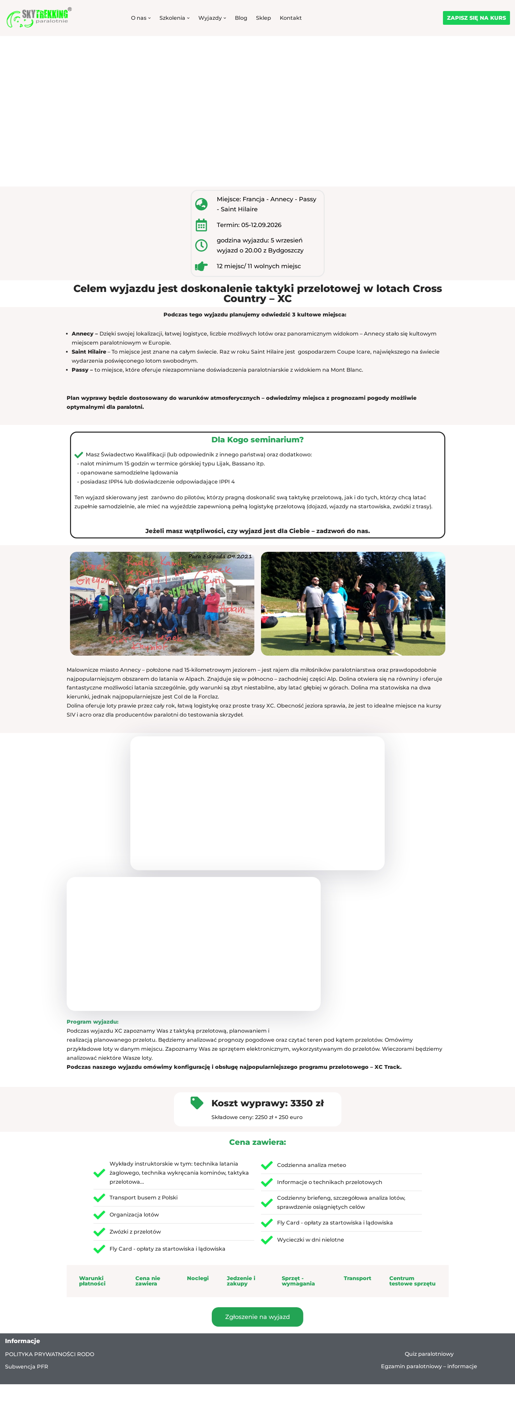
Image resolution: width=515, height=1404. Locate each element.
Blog (241, 18)
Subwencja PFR (26, 1369)
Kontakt (291, 18)
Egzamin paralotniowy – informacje (429, 1369)
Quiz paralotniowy (429, 1356)
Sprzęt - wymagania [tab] (298, 1283)
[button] (149, 18)
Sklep (263, 18)
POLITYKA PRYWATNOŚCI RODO (49, 1357)
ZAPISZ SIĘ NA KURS (476, 18)
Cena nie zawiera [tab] (147, 1283)
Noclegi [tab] (198, 1281)
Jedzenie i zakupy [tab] (241, 1283)
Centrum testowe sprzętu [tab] (412, 1283)
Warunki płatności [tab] (92, 1283)
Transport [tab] (357, 1281)
